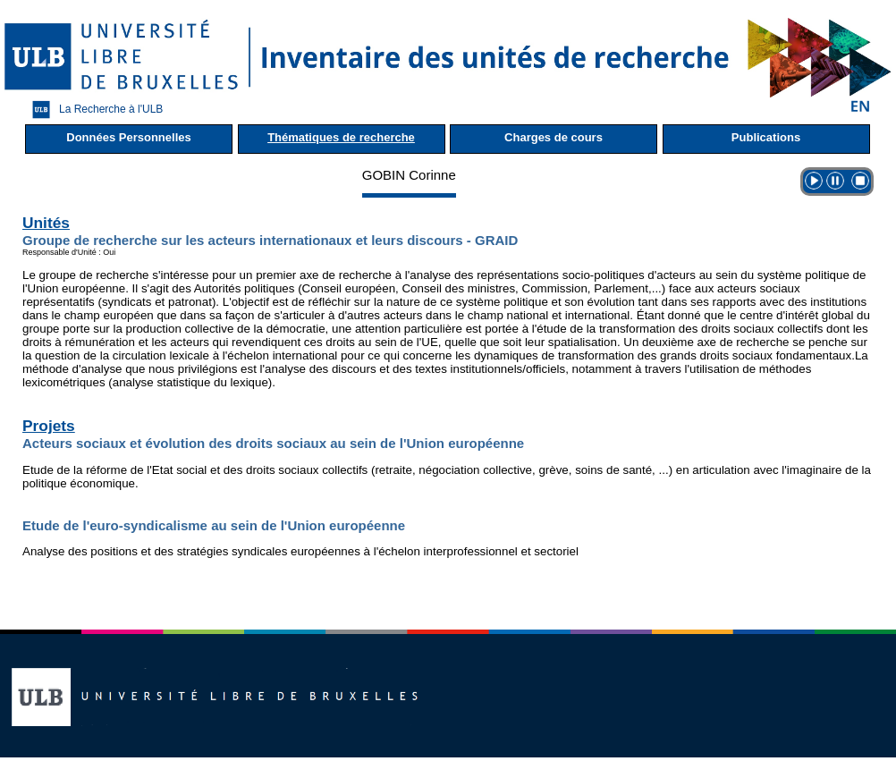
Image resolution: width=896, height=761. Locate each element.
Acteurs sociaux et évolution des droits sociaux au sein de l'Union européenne (273, 443)
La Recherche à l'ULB (93, 109)
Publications (765, 137)
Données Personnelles (128, 137)
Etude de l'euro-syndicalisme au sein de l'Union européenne (213, 525)
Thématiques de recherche (341, 137)
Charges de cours (553, 137)
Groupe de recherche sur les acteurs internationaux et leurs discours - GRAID (270, 240)
